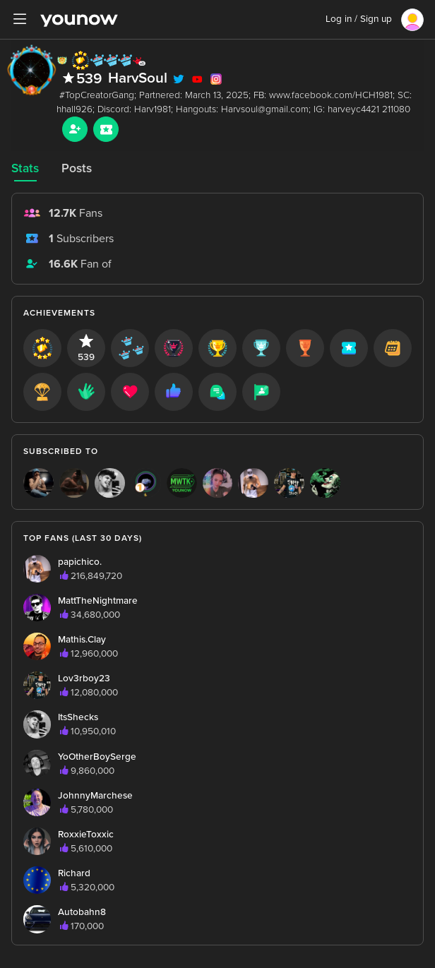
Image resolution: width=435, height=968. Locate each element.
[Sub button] (106, 129)
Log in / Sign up (359, 19)
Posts (76, 168)
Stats (25, 168)
